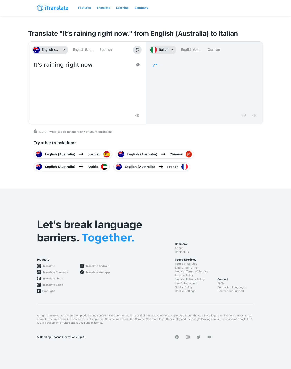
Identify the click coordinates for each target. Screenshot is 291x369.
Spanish (106, 50)
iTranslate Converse (55, 272)
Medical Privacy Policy (190, 279)
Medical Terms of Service (191, 271)
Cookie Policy (184, 287)
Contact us (182, 251)
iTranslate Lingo (52, 278)
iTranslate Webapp (97, 272)
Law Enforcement (186, 283)
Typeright (48, 291)
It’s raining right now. (83, 85)
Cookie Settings (185, 291)
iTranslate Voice (52, 284)
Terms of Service (186, 263)
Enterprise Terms (186, 267)
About (179, 248)
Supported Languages (232, 287)
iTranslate (48, 266)
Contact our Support (230, 291)
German (214, 50)
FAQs (221, 283)
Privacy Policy (184, 275)
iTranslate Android (97, 266)
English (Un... (83, 50)
